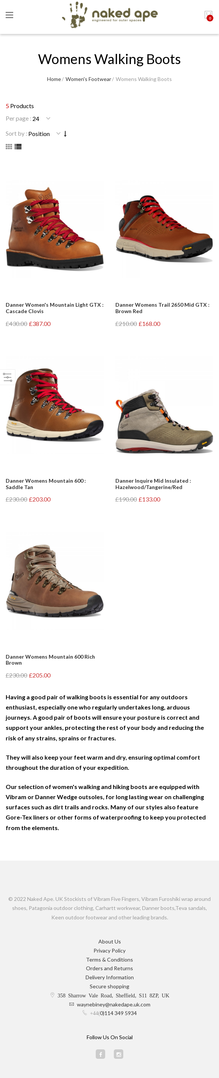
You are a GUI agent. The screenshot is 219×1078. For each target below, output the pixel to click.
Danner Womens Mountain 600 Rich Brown (50, 659)
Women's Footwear (88, 79)
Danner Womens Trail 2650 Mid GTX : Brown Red (162, 307)
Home (54, 79)
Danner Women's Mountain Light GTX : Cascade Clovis (55, 307)
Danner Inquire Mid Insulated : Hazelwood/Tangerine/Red (153, 483)
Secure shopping (109, 986)
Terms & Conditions (109, 959)
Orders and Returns (109, 968)
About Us (109, 941)
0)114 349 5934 (118, 1013)
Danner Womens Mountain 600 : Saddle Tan (46, 483)
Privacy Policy (109, 950)
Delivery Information (110, 977)
